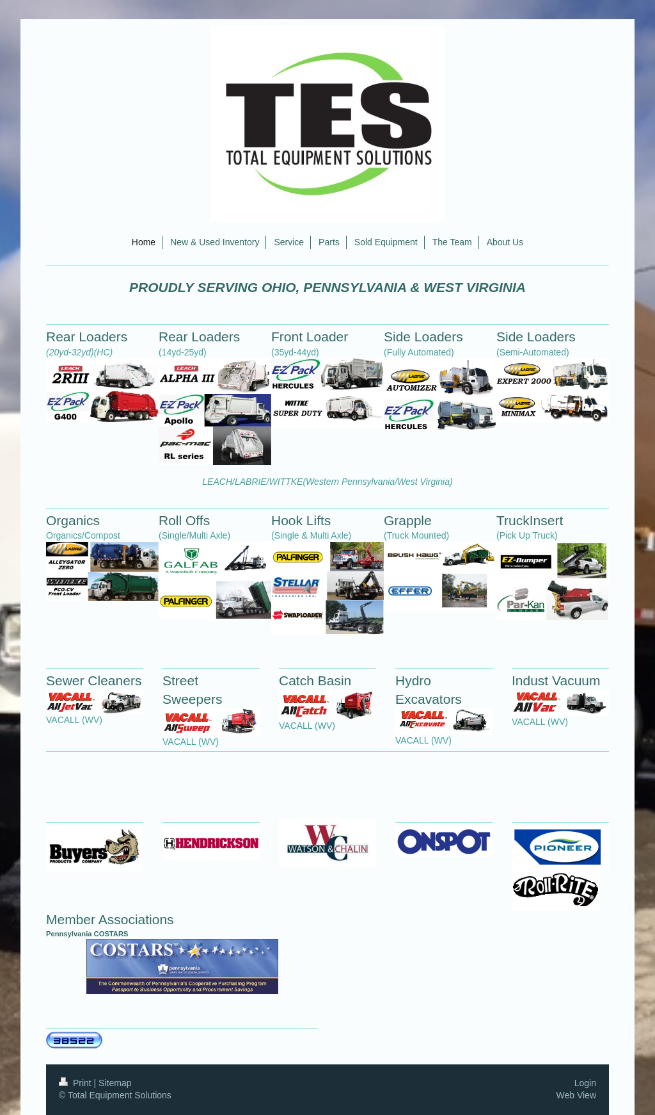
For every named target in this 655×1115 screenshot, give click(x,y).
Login (585, 1083)
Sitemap (115, 1083)
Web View (576, 1095)
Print (76, 1083)
